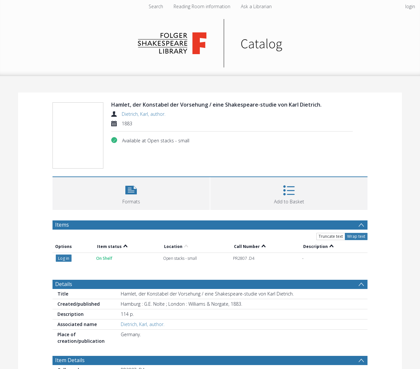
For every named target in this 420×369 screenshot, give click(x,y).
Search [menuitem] (156, 6)
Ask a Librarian (256, 6)
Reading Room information (202, 6)
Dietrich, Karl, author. (143, 114)
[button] (131, 192)
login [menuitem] (410, 6)
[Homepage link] (210, 41)
